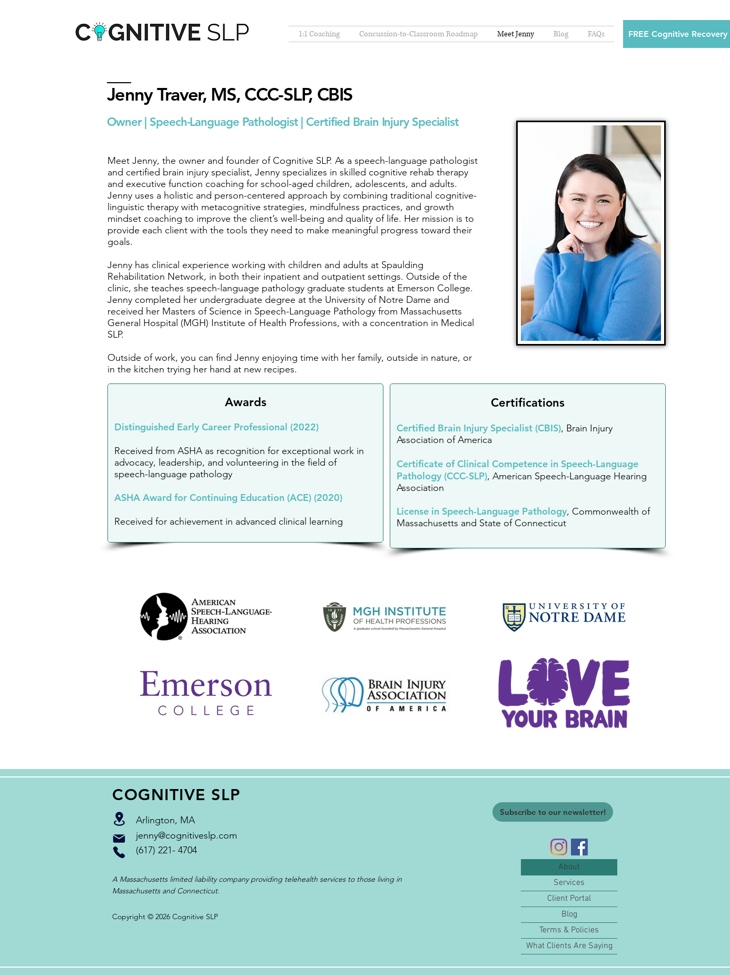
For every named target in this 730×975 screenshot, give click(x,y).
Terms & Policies (569, 930)
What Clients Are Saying (569, 946)
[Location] (119, 819)
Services (569, 883)
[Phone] (119, 852)
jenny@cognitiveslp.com (186, 835)
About (569, 867)
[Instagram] (558, 847)
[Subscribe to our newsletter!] (552, 812)
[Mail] (119, 838)
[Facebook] (579, 847)
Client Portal (569, 898)
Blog (569, 914)
